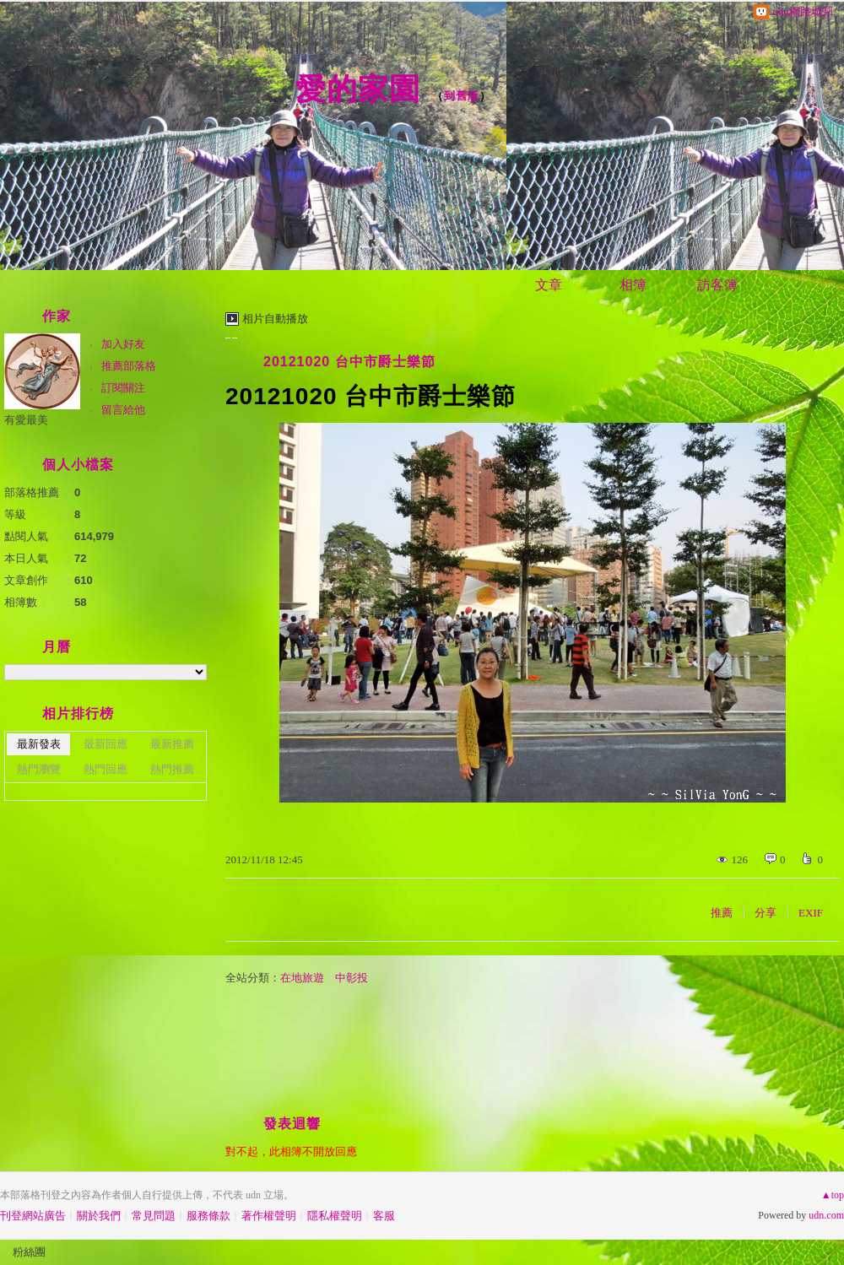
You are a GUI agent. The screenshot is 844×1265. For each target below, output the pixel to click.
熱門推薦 (172, 769)
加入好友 (123, 344)
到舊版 (461, 95)
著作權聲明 (268, 1215)
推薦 (722, 912)
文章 (548, 285)
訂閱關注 (123, 387)
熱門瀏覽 (39, 769)
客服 (384, 1215)
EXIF (810, 912)
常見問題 (154, 1215)
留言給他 (123, 409)
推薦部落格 (128, 365)
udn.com (826, 1215)
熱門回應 (105, 769)
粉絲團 (29, 1252)
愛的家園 (357, 89)
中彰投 (351, 977)
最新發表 (39, 744)
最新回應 (105, 744)
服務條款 (208, 1215)
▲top (832, 1195)
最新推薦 (172, 744)
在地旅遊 (302, 977)
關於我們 (99, 1215)
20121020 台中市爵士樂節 (349, 361)
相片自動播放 (275, 318)
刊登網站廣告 (33, 1215)
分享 (765, 912)
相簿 (633, 285)
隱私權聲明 (334, 1215)
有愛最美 (26, 420)
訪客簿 (717, 285)
